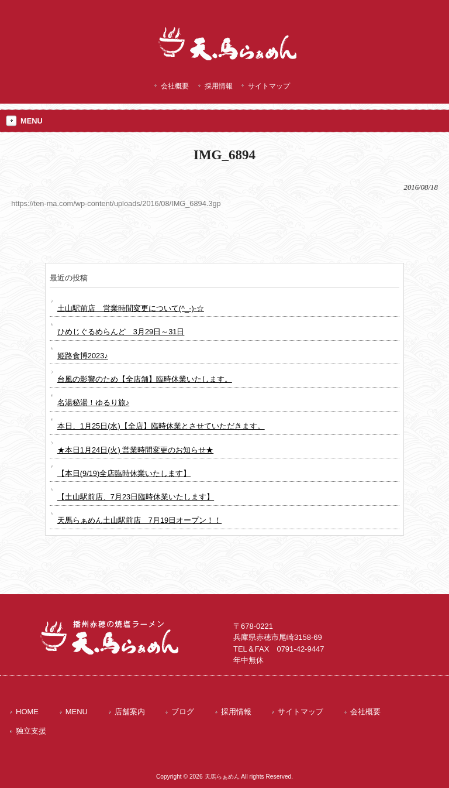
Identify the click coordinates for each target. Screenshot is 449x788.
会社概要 (175, 86)
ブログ (182, 711)
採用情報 (219, 86)
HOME (27, 711)
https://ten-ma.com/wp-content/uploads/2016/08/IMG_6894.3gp (116, 203)
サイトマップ (269, 86)
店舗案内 (130, 711)
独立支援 (31, 731)
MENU (76, 711)
